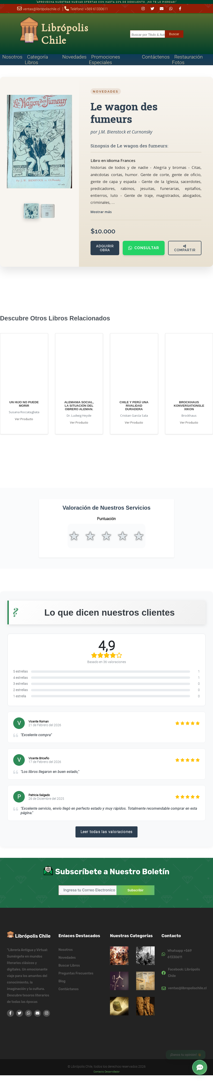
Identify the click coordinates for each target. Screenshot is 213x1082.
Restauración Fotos (187, 59)
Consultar (143, 248)
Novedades (74, 57)
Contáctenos (156, 57)
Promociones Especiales (104, 59)
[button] (199, 1066)
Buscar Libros (69, 965)
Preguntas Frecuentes (76, 973)
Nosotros (12, 57)
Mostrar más (101, 212)
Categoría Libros (36, 59)
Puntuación (106, 519)
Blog (62, 981)
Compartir (184, 248)
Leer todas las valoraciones (106, 831)
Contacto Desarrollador (107, 1071)
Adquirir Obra (105, 248)
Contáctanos (69, 989)
